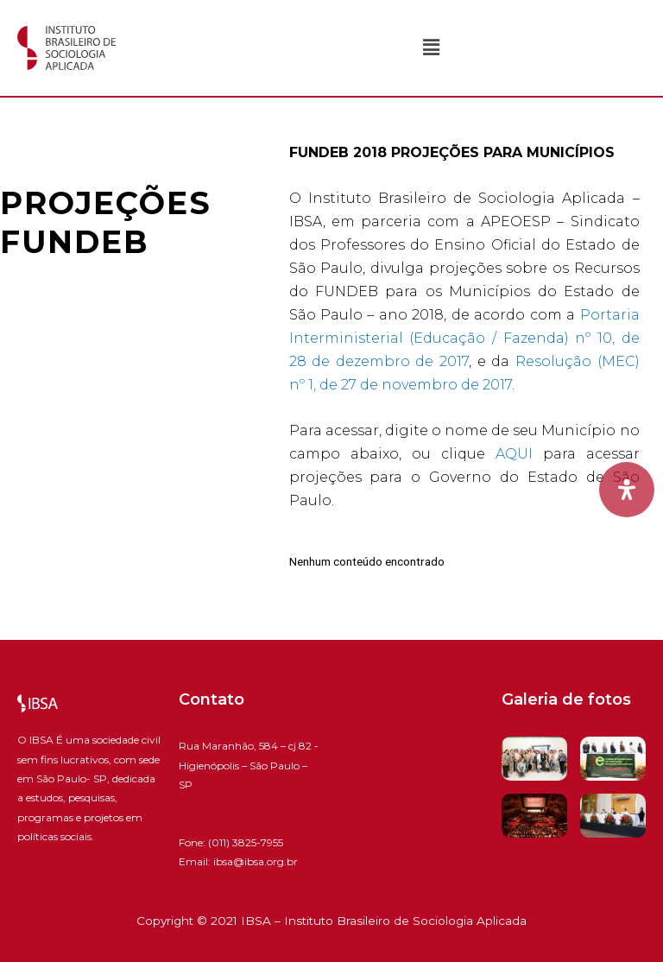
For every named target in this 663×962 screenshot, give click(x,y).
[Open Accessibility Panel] (626, 489)
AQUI (514, 454)
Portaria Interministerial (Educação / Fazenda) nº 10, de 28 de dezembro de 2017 (464, 338)
